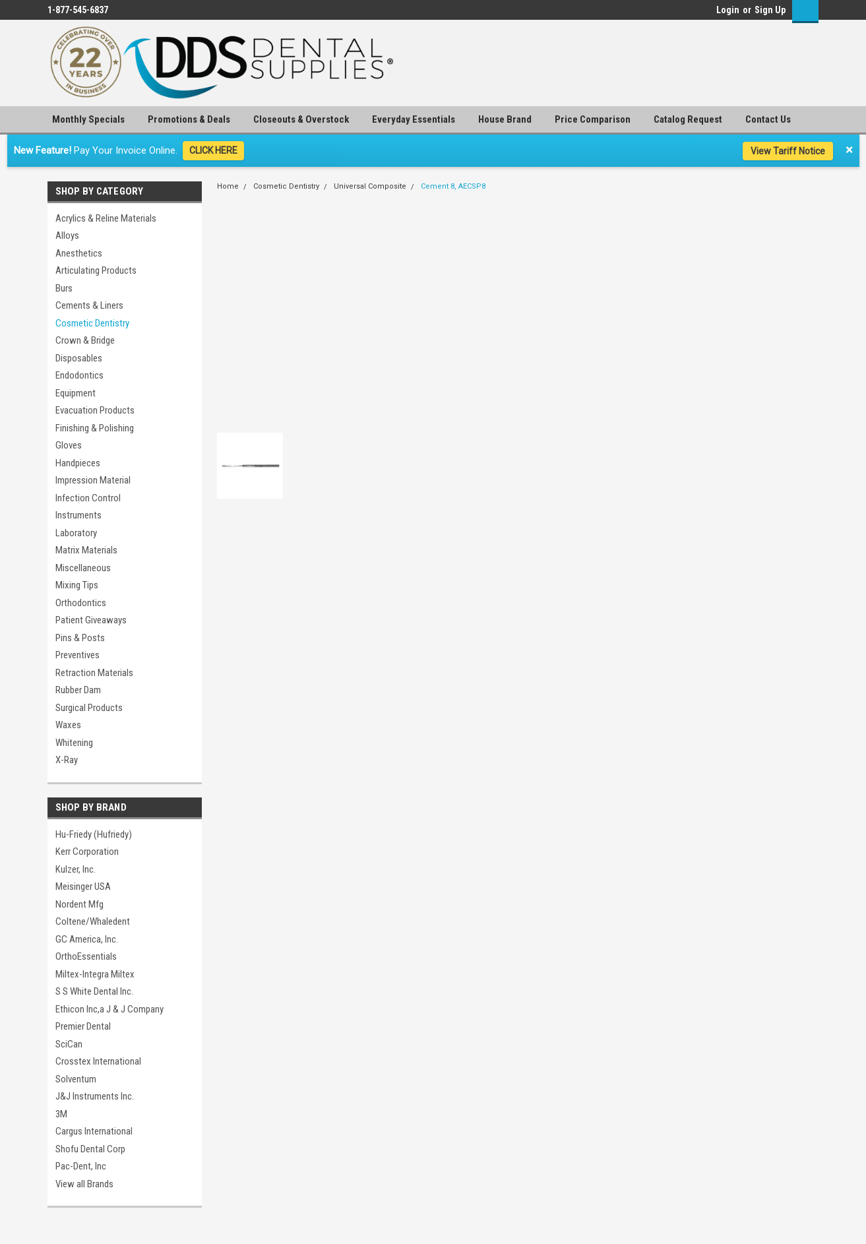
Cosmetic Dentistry (92, 323)
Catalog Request (688, 119)
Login (727, 10)
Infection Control (88, 498)
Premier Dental (83, 1026)
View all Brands (84, 1184)
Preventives (77, 655)
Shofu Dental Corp (90, 1149)
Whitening (74, 743)
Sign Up (770, 10)
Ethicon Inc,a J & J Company (109, 1009)
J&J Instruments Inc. (94, 1096)
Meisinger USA (83, 886)
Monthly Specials (88, 119)
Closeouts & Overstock (301, 119)
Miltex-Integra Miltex (95, 974)
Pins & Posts (80, 638)
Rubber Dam (78, 690)
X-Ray (66, 760)
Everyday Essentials (413, 119)
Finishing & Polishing (94, 428)
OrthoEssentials (86, 956)
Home (228, 186)
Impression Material (93, 480)
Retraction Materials (94, 673)
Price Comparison (593, 119)
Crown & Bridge (85, 340)
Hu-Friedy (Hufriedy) (93, 834)
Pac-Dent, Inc (80, 1166)
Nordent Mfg (79, 904)
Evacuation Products (95, 410)
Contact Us (768, 119)
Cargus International (94, 1131)
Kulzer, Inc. (75, 869)
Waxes (68, 725)
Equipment (75, 393)
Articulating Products (96, 270)
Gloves (68, 445)
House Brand (505, 119)
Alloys (67, 235)
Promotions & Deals (189, 119)
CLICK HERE (213, 150)
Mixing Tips (76, 585)
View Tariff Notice (788, 151)
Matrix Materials (86, 550)
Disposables (78, 358)
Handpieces (77, 463)
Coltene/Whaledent (92, 921)
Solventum (75, 1079)
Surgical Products (89, 708)
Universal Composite (370, 186)
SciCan (68, 1044)
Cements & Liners (89, 305)
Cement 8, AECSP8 (453, 186)
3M (61, 1114)
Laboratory (76, 533)
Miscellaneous (83, 568)
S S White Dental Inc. (94, 991)
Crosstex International (98, 1061)
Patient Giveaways (91, 620)
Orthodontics (80, 603)
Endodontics (79, 375)
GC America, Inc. (86, 939)
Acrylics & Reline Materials (105, 218)
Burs (64, 288)
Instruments (78, 515)
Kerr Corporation (87, 851)
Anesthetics (78, 253)
